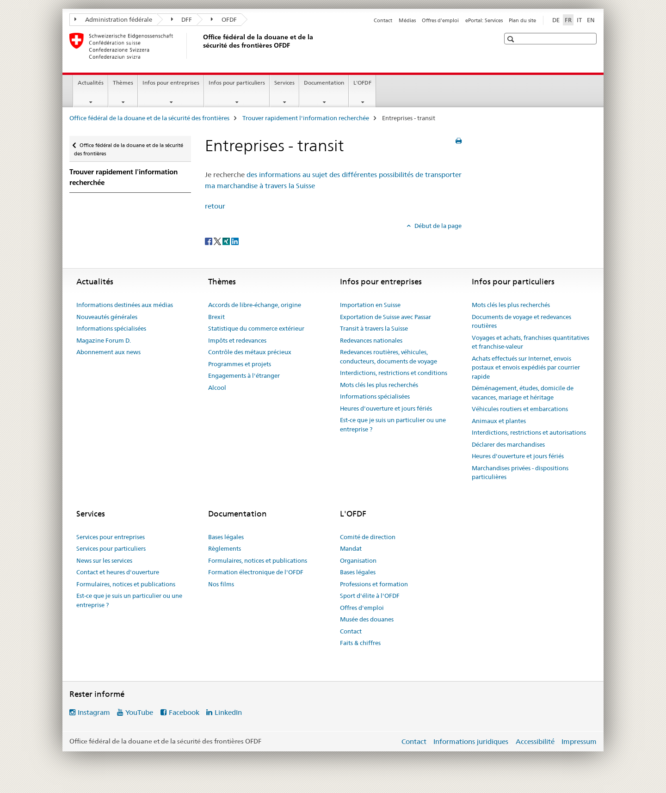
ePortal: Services (484, 20)
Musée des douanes (367, 619)
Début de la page (437, 225)
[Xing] (226, 241)
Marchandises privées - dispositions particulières (520, 472)
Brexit (216, 316)
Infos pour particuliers (237, 82)
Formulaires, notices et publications (125, 584)
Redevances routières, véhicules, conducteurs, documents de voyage (388, 356)
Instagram (94, 712)
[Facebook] (209, 241)
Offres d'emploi (440, 20)
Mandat (351, 548)
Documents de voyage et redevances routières (521, 321)
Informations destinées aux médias (124, 304)
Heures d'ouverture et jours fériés (386, 408)
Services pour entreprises (110, 537)
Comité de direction (367, 537)
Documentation (324, 82)
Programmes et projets (239, 364)
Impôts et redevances (237, 340)
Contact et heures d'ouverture (117, 572)
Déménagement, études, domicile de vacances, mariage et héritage (523, 392)
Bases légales (226, 537)
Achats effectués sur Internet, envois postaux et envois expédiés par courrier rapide (526, 367)
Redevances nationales (371, 340)
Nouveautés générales (106, 316)
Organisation (358, 560)
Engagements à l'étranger (244, 375)
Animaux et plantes (499, 420)
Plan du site (522, 20)
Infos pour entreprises (170, 82)
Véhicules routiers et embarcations (520, 408)
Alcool (217, 387)
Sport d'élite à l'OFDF (370, 595)
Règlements (224, 548)
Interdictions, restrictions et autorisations (529, 432)
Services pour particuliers (111, 548)
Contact (383, 20)
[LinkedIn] (235, 241)
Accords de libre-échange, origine (254, 304)
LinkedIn (228, 712)
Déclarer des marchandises (508, 444)
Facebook (184, 712)
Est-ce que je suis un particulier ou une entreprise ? (393, 424)
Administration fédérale (113, 19)
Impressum (579, 741)
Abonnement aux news (108, 352)
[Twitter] (218, 241)
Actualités (91, 82)
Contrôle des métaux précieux (249, 352)
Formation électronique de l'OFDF (255, 572)
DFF (181, 19)
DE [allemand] (556, 20)
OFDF (224, 19)
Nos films (221, 584)
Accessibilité (535, 741)
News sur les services (104, 560)
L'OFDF (362, 82)
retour (215, 206)
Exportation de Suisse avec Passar (385, 316)
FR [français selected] (568, 20)
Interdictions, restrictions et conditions (393, 372)
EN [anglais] (591, 20)
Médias (407, 20)
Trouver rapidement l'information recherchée (305, 118)
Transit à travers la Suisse (374, 328)
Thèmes (123, 82)
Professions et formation (374, 584)
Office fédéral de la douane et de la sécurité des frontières (149, 118)
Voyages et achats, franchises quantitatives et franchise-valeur (530, 342)
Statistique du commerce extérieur (256, 328)
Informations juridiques (470, 741)
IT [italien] (579, 20)
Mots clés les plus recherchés (379, 384)
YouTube (139, 712)
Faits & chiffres (360, 642)
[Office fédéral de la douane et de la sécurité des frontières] (201, 46)
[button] (512, 39)
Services (284, 82)
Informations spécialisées (111, 328)
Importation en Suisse (370, 304)
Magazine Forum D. (103, 340)
